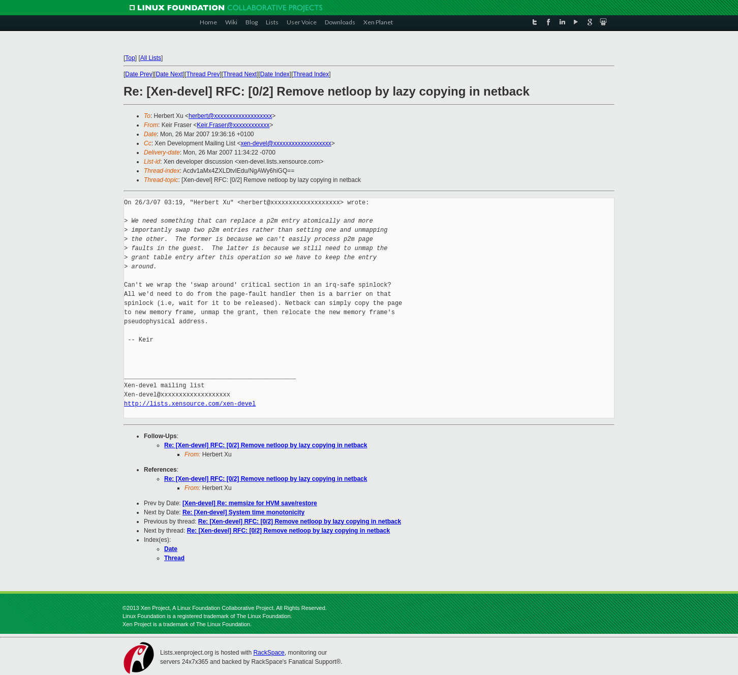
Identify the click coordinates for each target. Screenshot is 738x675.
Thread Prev (203, 74)
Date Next (169, 74)
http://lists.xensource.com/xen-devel (190, 404)
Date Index (275, 74)
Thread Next (240, 74)
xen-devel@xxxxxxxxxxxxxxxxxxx (285, 143)
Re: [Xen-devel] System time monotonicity (243, 512)
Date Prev (138, 74)
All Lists (150, 58)
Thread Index (311, 74)
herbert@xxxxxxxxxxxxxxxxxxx (230, 115)
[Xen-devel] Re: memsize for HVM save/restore (249, 503)
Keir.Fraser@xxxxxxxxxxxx (233, 125)
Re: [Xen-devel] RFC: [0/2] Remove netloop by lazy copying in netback (265, 445)
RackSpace (268, 652)
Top (130, 58)
